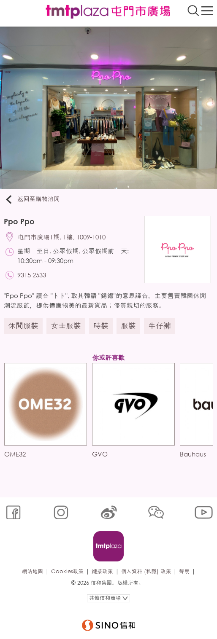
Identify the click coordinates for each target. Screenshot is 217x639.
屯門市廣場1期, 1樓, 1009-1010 (62, 237)
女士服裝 (66, 325)
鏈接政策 (102, 571)
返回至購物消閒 (32, 199)
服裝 (128, 325)
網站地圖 (32, 571)
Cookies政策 (67, 571)
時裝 (100, 325)
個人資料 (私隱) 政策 (146, 571)
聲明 (184, 571)
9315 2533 (31, 275)
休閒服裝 (23, 325)
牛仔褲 (159, 325)
